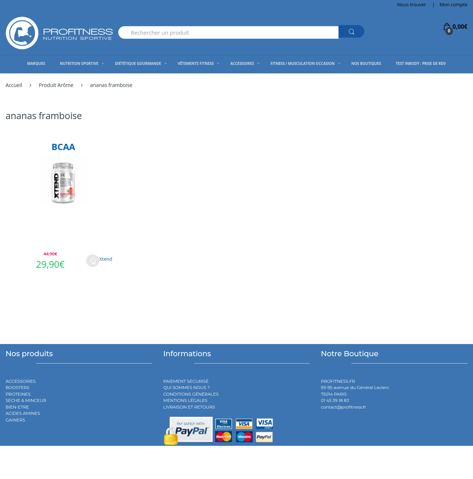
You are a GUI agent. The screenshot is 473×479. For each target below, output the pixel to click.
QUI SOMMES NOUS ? (186, 387)
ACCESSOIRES (21, 381)
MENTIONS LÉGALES (185, 400)
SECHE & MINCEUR (26, 400)
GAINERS (15, 420)
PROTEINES (18, 394)
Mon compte (453, 4)
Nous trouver (411, 4)
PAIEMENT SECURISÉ (186, 381)
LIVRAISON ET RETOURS (189, 407)
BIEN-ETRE (17, 407)
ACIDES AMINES (23, 413)
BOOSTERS (17, 387)
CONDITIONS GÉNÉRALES (191, 394)
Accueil (14, 84)
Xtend (105, 259)
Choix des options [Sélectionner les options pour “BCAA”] (92, 260)
